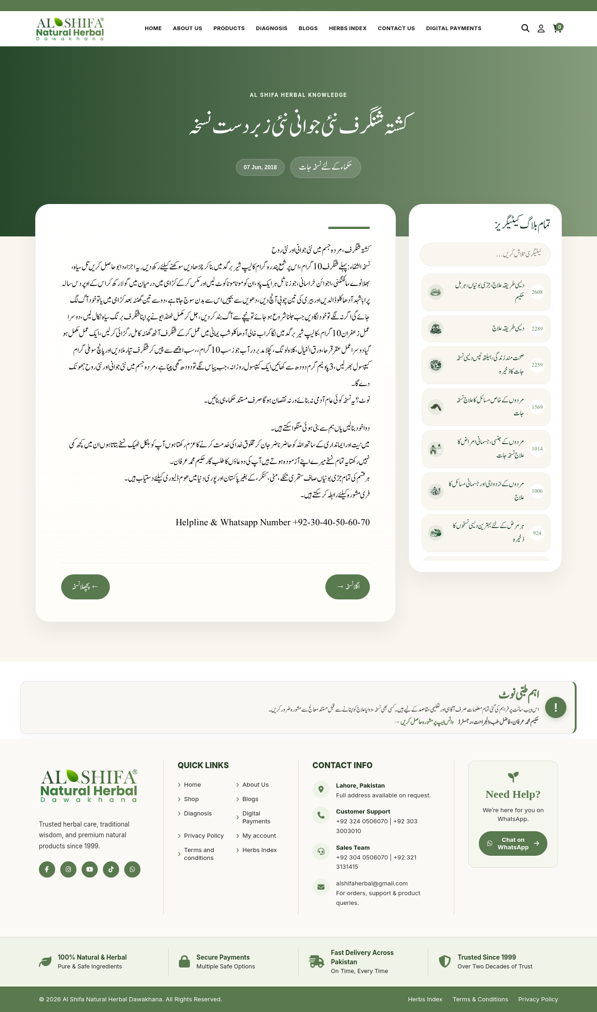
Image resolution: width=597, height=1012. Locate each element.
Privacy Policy (204, 835)
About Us (187, 28)
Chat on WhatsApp (513, 843)
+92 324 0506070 (362, 821)
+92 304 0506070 (362, 857)
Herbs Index (348, 28)
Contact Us (396, 28)
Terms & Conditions (480, 999)
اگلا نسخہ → (348, 586)
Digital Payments (454, 28)
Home (153, 28)
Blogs (308, 28)
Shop (191, 798)
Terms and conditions (199, 854)
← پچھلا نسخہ (85, 586)
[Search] (525, 29)
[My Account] (541, 29)
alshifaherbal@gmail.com (372, 883)
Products (229, 28)
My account (259, 835)
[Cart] (557, 29)
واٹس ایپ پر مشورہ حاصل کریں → (424, 722)
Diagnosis (271, 28)
